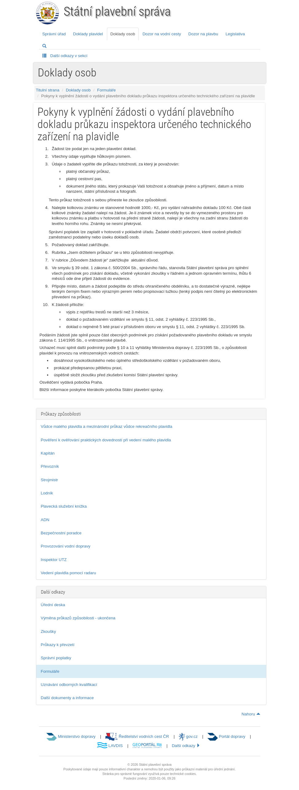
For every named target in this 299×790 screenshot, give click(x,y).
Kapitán (48, 453)
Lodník (47, 493)
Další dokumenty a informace (67, 697)
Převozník (50, 466)
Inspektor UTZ (54, 559)
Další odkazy (186, 745)
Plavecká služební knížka (64, 506)
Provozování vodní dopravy (66, 546)
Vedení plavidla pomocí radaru (68, 573)
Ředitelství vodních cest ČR (137, 736)
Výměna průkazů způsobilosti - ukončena (78, 618)
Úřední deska (53, 604)
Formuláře (106, 90)
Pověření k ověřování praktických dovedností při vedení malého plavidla (106, 440)
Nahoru (251, 714)
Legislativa (235, 34)
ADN (45, 519)
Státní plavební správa (117, 11)
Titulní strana (48, 90)
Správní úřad (54, 34)
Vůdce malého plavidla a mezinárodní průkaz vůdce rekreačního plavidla (106, 426)
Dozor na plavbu (203, 34)
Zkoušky (48, 631)
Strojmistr (49, 480)
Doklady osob (122, 34)
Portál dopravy (226, 736)
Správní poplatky (56, 658)
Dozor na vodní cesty (162, 34)
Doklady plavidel (88, 34)
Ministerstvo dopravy (70, 736)
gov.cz (188, 736)
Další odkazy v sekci (65, 55)
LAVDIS (110, 745)
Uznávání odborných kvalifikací (69, 684)
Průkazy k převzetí (58, 644)
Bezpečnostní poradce (61, 533)
